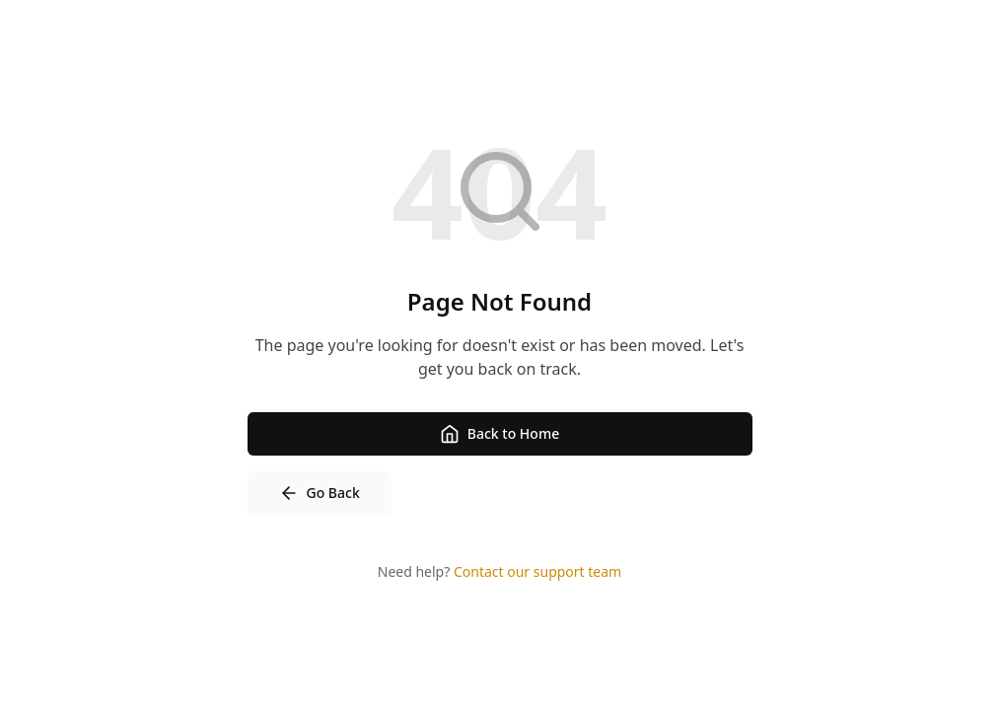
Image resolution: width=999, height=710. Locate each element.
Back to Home (499, 434)
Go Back (319, 493)
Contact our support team (537, 571)
